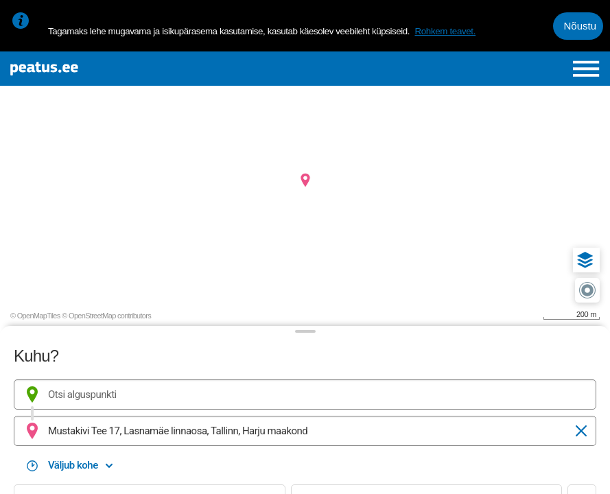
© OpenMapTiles (35, 315)
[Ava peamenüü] (586, 69)
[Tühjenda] (581, 431)
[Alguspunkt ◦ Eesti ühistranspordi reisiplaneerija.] (305, 394)
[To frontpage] (108, 68)
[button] (585, 260)
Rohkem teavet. (445, 31)
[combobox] (305, 394)
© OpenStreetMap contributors (106, 315)
